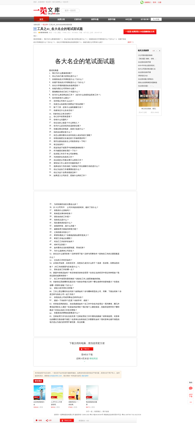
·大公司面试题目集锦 (145, 55)
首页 (41, 19)
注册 (159, 2)
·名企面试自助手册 (144, 62)
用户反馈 (106, 411)
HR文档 (128, 19)
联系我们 (97, 411)
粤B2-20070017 (126, 415)
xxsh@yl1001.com (55, 376)
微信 (142, 2)
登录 (154, 2)
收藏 (40, 420)
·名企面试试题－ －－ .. (146, 86)
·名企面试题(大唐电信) (145, 79)
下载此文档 (86, 349)
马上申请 (156, 19)
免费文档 (61, 19)
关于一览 (89, 411)
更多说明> (85, 376)
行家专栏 (78, 19)
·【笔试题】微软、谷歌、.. (147, 59)
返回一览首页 (70, 10)
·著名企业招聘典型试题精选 (147, 82)
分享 (50, 420)
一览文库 (44, 24)
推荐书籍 (111, 19)
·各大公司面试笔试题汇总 (147, 69)
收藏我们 (148, 2)
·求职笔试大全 (143, 76)
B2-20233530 (136, 415)
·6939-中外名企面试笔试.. (146, 65)
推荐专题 (94, 19)
